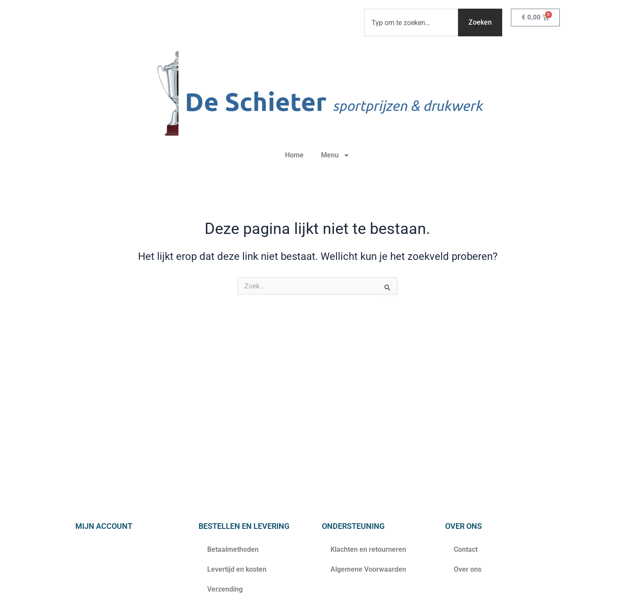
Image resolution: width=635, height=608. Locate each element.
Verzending (225, 589)
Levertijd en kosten (236, 569)
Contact (466, 549)
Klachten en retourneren (368, 549)
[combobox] (411, 22)
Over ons (467, 569)
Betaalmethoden (233, 549)
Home (294, 155)
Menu (335, 155)
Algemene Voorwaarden (368, 569)
